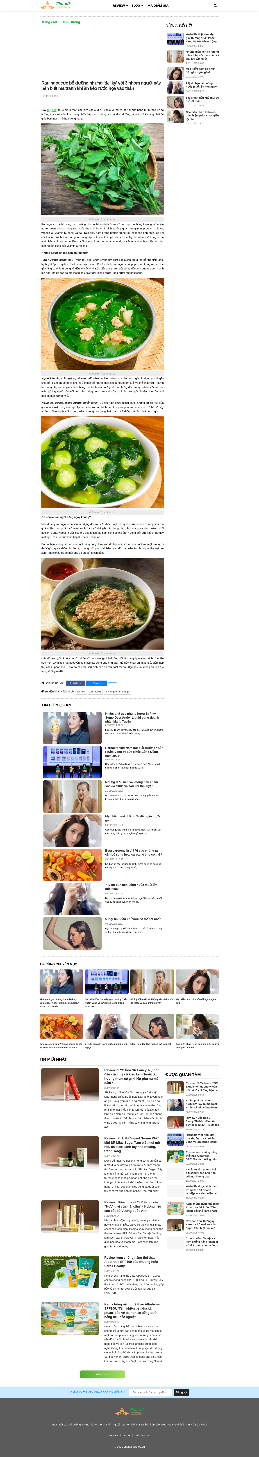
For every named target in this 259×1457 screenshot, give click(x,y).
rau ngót (52, 109)
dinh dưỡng (99, 114)
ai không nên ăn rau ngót (118, 691)
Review (119, 5)
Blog (135, 5)
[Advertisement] (102, 53)
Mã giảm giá (158, 5)
